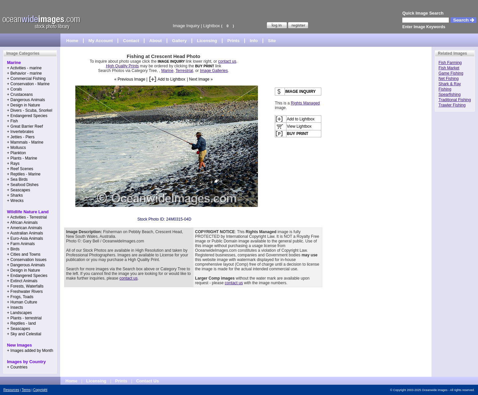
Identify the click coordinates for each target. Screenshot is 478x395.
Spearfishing (449, 94)
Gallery (179, 40)
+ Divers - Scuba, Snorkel (29, 110)
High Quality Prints (122, 66)
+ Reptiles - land (21, 323)
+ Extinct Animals (22, 281)
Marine (167, 70)
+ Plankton (16, 153)
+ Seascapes (18, 190)
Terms (26, 390)
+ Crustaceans (20, 94)
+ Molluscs (16, 147)
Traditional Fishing (454, 100)
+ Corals (14, 89)
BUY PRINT (204, 66)
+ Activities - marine (24, 68)
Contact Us (147, 380)
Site (272, 40)
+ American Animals (24, 228)
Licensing (207, 40)
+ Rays (13, 163)
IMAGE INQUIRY (172, 61)
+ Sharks (15, 195)
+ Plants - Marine (22, 158)
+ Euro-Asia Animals (25, 238)
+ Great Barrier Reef (25, 126)
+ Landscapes (19, 312)
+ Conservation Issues (26, 259)
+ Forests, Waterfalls (25, 286)
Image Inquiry (186, 25)
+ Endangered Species (27, 115)
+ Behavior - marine (24, 73)
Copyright (40, 390)
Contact (131, 40)
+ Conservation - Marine (28, 84)
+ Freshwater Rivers (25, 291)
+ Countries (17, 367)
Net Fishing (448, 78)
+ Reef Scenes (20, 168)
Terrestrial (184, 70)
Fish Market (448, 68)
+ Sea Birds (17, 179)
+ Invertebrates (20, 131)
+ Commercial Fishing (26, 78)
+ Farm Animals (21, 243)
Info (254, 40)
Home (72, 40)
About (155, 40)
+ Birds (13, 249)
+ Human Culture (22, 302)
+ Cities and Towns (23, 254)
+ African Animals (22, 222)
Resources (11, 390)
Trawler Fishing (452, 105)
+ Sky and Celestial (24, 334)
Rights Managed (305, 103)
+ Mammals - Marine (25, 142)
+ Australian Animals (25, 233)
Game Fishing (450, 73)
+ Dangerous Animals (26, 100)
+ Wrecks (15, 200)
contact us (227, 61)
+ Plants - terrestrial (24, 318)
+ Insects (15, 307)
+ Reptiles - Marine (23, 174)
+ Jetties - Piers (21, 137)
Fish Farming (450, 62)
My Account (101, 40)
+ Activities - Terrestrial (27, 217)
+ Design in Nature (23, 105)
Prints (233, 40)
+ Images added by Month (30, 350)
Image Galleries (214, 70)
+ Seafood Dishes (23, 184)
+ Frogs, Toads (20, 297)
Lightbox (211, 25)
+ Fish (12, 121)
